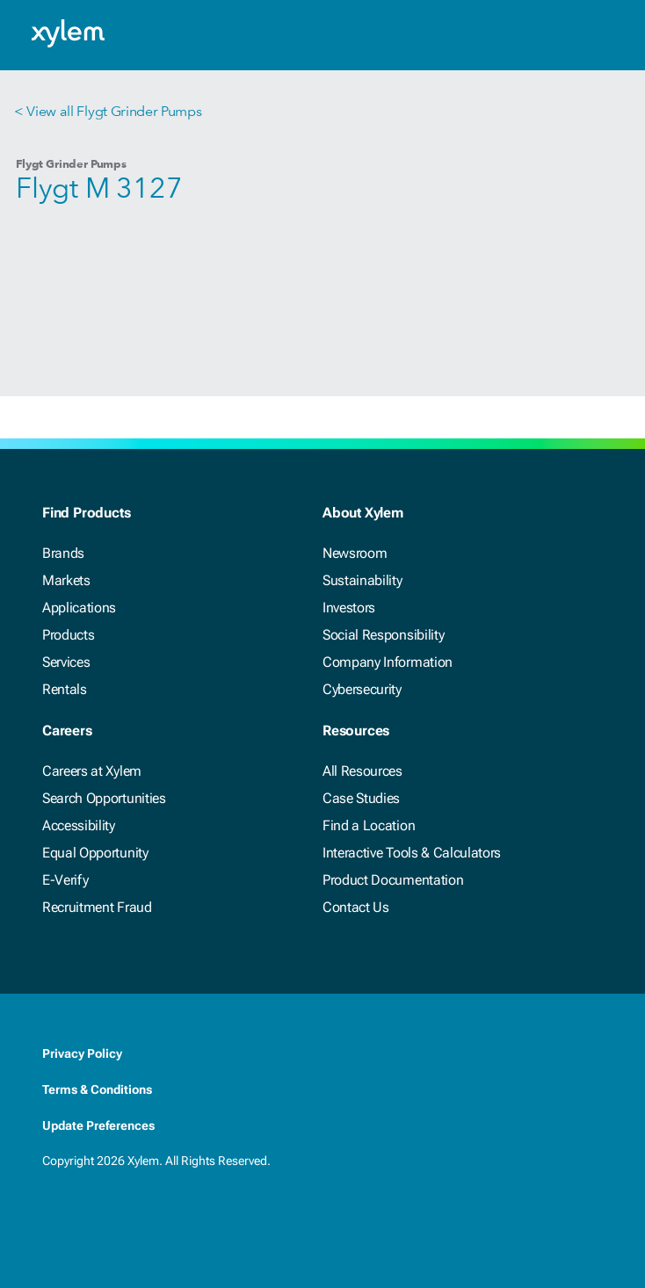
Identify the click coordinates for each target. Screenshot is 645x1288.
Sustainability (362, 580)
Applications (79, 607)
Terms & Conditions (97, 1089)
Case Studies (361, 798)
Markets (66, 580)
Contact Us (355, 907)
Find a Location (368, 825)
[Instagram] (193, 1220)
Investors (348, 607)
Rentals (64, 689)
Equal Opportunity (95, 852)
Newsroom (354, 553)
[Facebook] (52, 1220)
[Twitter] (123, 1220)
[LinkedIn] (87, 1220)
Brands (63, 553)
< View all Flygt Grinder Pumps (107, 111)
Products (68, 634)
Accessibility (78, 825)
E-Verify (65, 880)
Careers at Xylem (91, 771)
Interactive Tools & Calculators (411, 852)
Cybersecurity (362, 689)
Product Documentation (392, 880)
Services (66, 662)
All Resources (362, 771)
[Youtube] (158, 1220)
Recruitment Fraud (97, 907)
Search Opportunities (104, 798)
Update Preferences (98, 1125)
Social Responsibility (383, 634)
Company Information (387, 662)
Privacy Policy (82, 1053)
